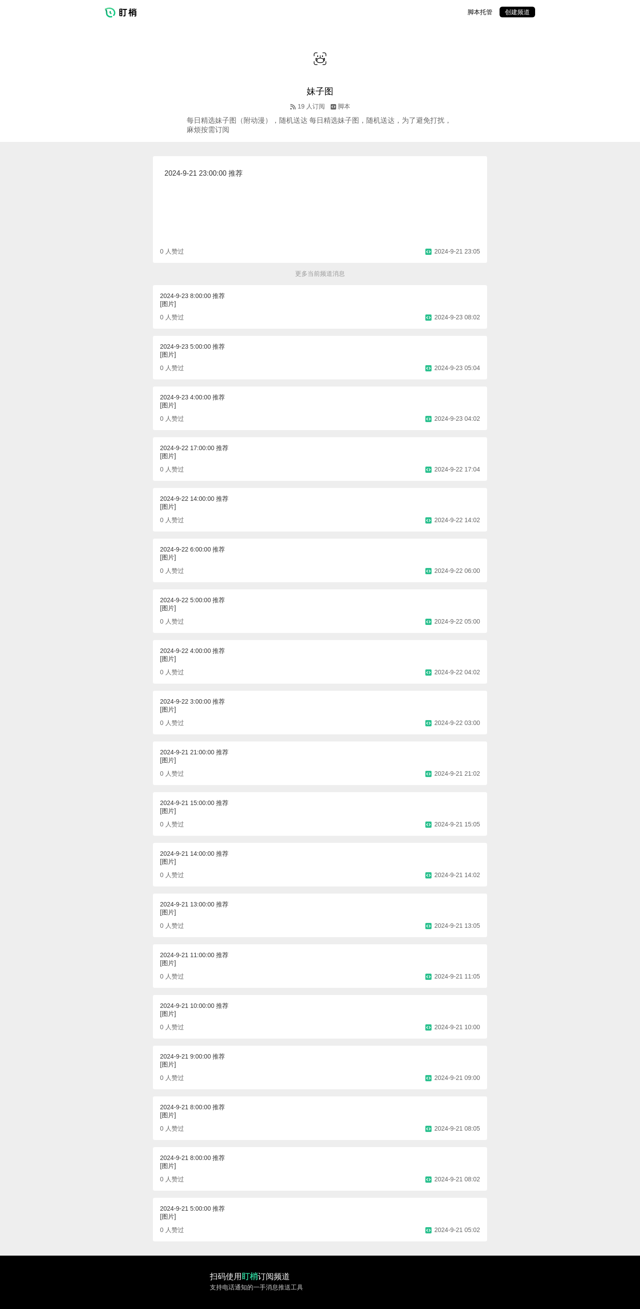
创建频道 (517, 12)
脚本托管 (480, 12)
